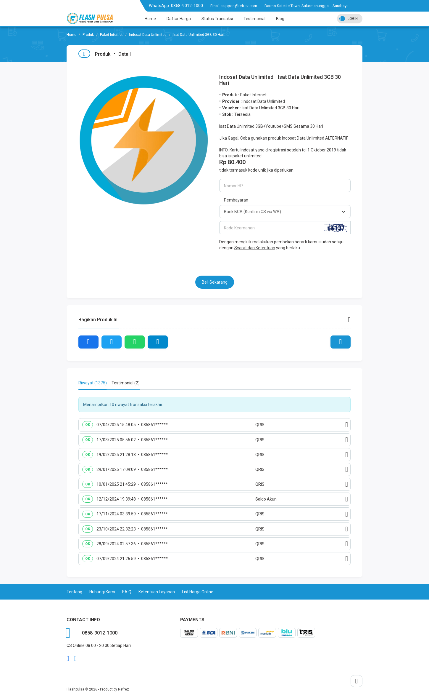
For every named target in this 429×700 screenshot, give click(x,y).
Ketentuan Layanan (156, 591)
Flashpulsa (75, 689)
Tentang (74, 591)
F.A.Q (126, 591)
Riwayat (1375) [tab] (92, 383)
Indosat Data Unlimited (148, 35)
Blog (280, 18)
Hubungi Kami (102, 591)
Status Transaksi (217, 18)
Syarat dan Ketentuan (254, 247)
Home (150, 18)
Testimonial (254, 18)
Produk (88, 35)
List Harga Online (197, 591)
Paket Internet (111, 35)
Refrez (123, 689)
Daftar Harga (179, 18)
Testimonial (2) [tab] (126, 383)
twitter (75, 658)
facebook (68, 658)
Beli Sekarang (215, 282)
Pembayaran (236, 200)
